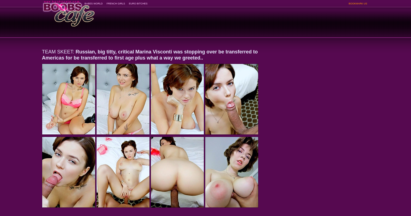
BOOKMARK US (358, 3)
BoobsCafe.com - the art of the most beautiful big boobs (68, 11)
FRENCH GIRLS (115, 3)
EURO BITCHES (138, 3)
